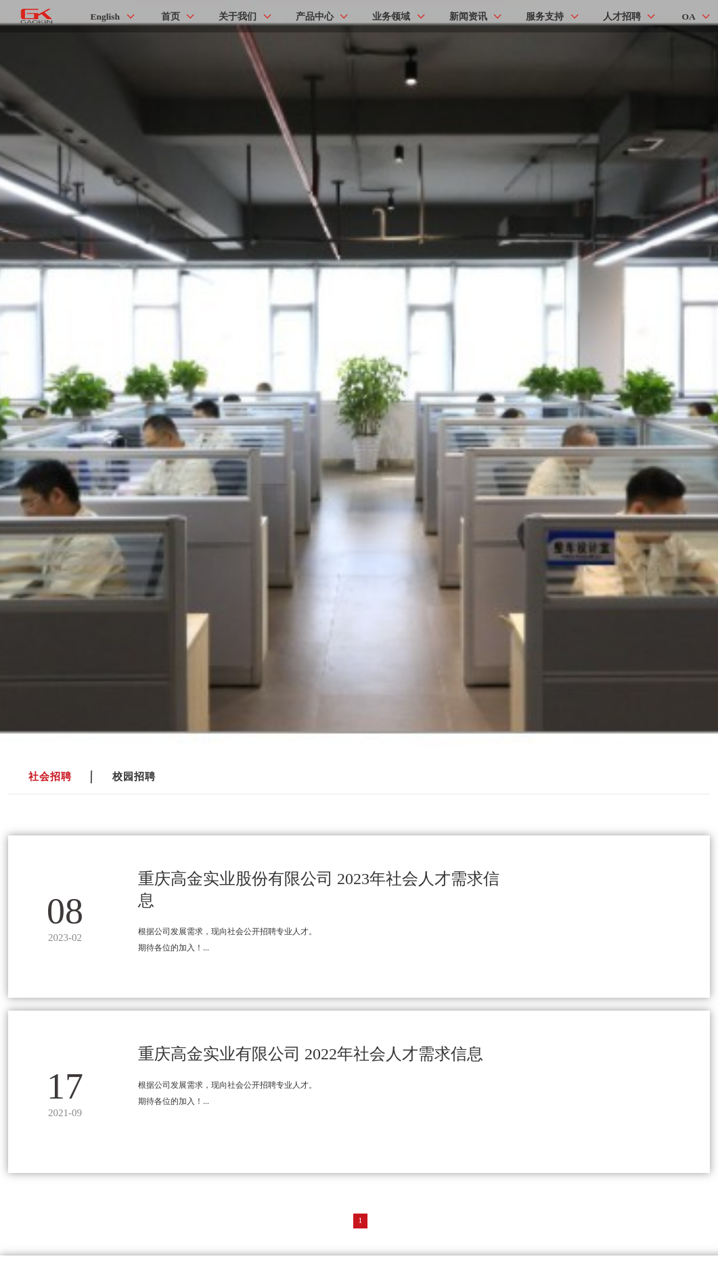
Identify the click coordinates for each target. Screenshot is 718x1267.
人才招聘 (622, 16)
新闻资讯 (468, 16)
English (105, 16)
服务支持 (545, 16)
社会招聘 (50, 776)
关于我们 (237, 16)
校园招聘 (134, 776)
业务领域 (391, 16)
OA (689, 16)
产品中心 (315, 16)
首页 (170, 16)
